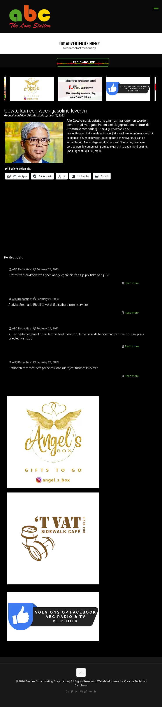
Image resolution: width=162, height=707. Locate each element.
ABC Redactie (20, 269)
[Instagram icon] (81, 692)
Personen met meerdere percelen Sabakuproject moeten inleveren (53, 368)
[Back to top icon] (81, 672)
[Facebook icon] (72, 692)
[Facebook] (53, 640)
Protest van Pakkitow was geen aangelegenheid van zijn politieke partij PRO (60, 275)
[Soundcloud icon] (90, 692)
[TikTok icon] (85, 692)
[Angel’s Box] (53, 487)
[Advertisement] (80, 220)
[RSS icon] (95, 692)
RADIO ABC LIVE (84, 62)
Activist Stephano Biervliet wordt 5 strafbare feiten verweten (49, 304)
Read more (132, 283)
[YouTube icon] (76, 692)
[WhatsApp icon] (67, 692)
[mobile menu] (156, 8)
